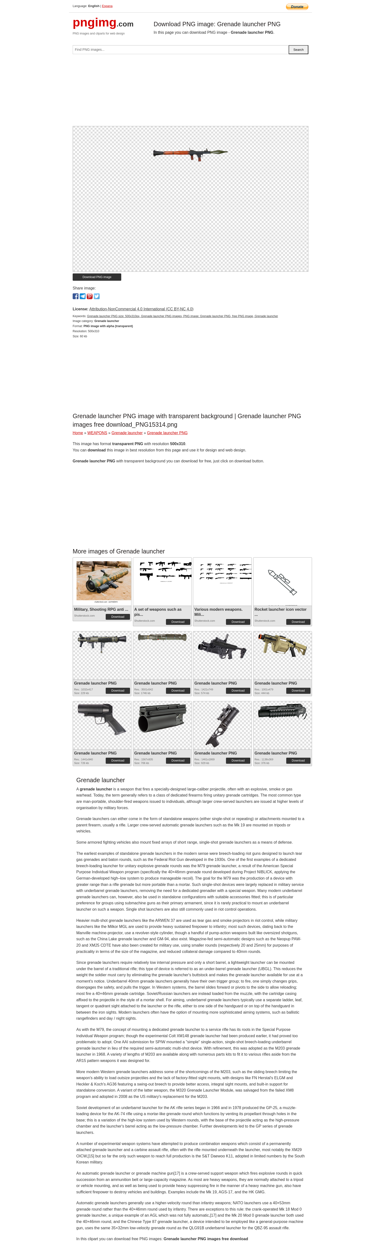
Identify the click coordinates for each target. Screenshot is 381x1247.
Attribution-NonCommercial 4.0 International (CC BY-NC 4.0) (141, 309)
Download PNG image (97, 277)
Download (117, 617)
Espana (107, 6)
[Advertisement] (190, 92)
